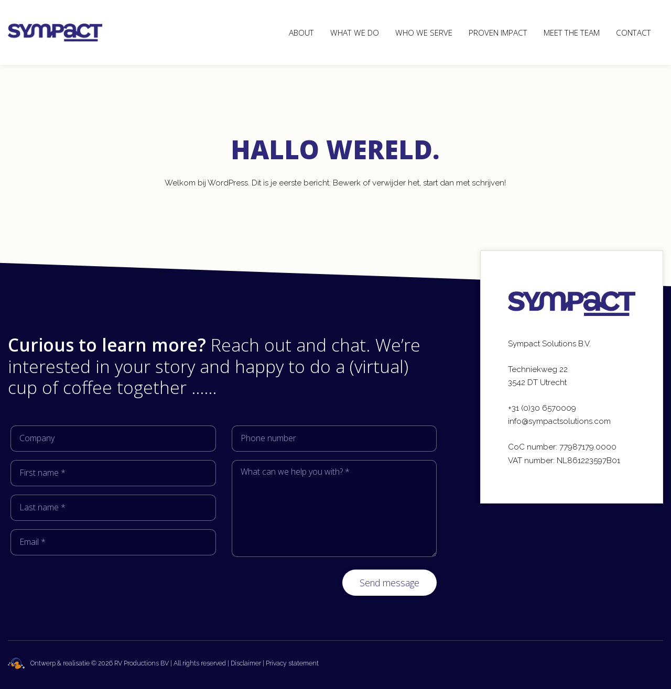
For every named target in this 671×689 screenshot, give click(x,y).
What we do (354, 32)
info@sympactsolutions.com (559, 421)
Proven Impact (498, 32)
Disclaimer (246, 663)
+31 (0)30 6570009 (542, 408)
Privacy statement (292, 663)
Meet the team (572, 32)
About (301, 32)
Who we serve (423, 32)
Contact (633, 32)
